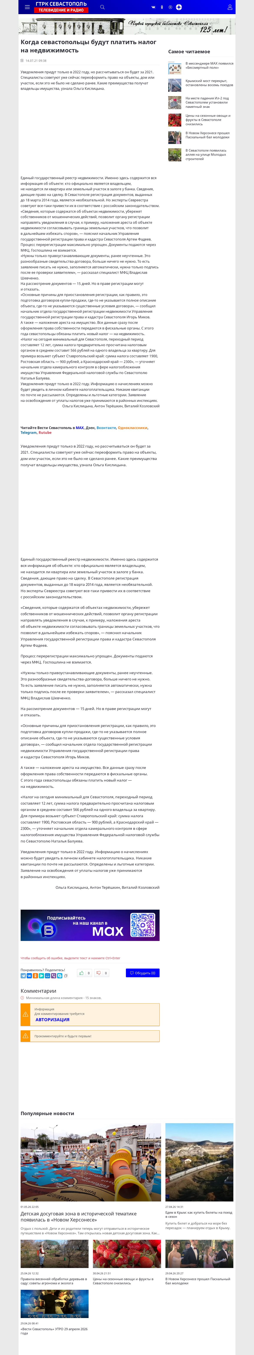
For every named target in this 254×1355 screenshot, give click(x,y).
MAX (80, 427)
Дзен (90, 427)
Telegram (29, 432)
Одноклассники (132, 427)
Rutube (45, 432)
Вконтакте (106, 427)
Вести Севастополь (54, 427)
